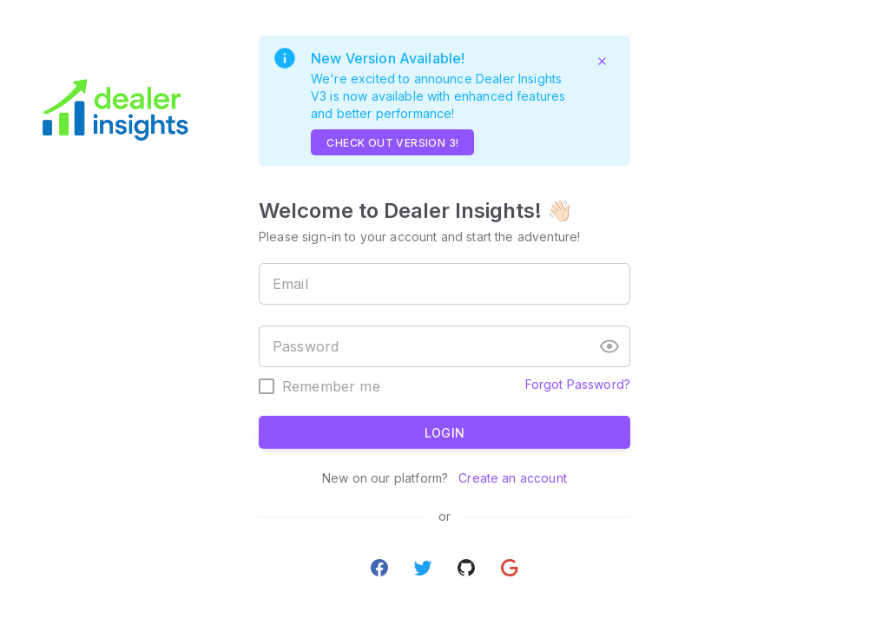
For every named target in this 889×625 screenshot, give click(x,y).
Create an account (511, 477)
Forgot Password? (577, 384)
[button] (609, 346)
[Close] (601, 61)
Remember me (331, 386)
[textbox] (444, 284)
